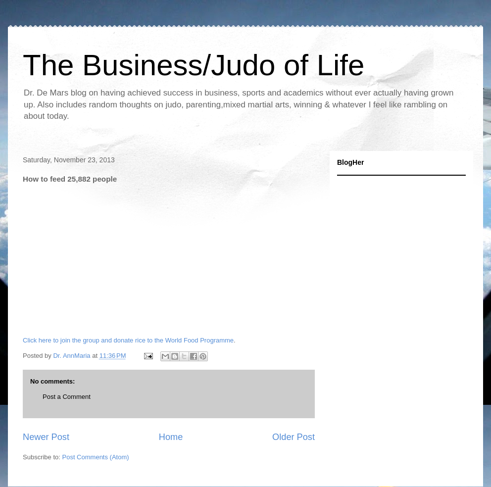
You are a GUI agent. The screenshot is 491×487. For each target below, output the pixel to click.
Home (171, 437)
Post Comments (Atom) (95, 457)
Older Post (293, 437)
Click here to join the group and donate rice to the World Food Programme (128, 340)
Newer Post (46, 437)
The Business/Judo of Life (193, 65)
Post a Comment (67, 396)
